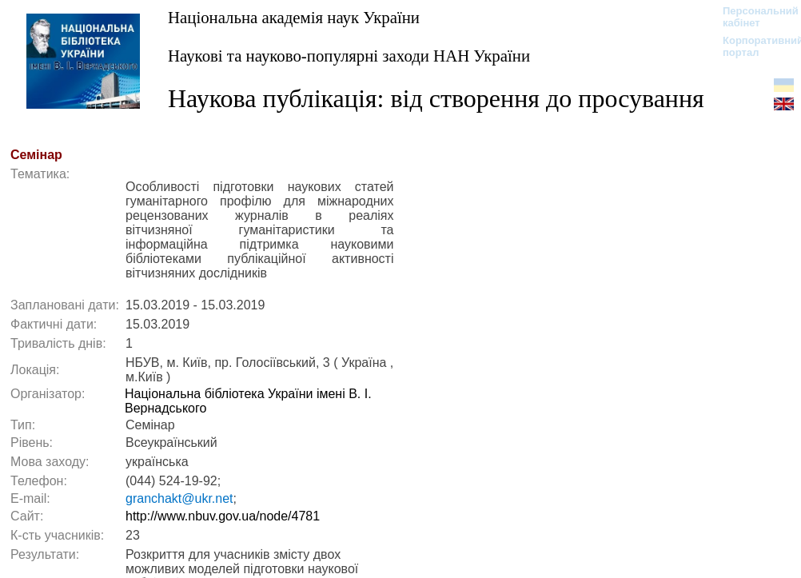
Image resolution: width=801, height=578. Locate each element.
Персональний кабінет (753, 17)
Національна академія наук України (294, 17)
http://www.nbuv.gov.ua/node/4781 (223, 516)
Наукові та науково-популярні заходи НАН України (349, 55)
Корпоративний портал (753, 46)
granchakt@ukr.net (179, 498)
